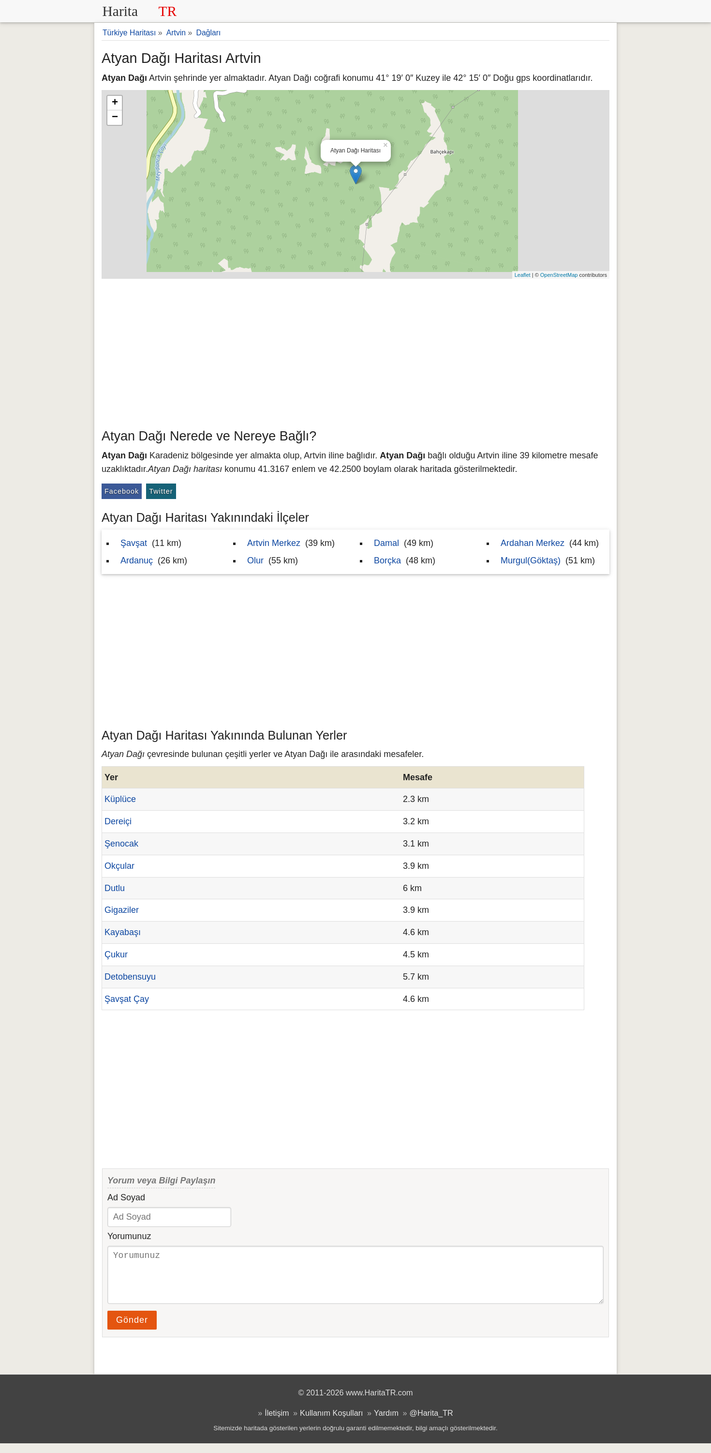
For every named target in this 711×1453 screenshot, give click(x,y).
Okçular (119, 866)
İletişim (277, 1422)
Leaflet (523, 275)
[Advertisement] (355, 351)
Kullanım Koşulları (331, 1422)
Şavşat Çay (126, 999)
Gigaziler (121, 910)
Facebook (121, 491)
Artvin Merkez (273, 543)
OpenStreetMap (559, 275)
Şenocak (121, 843)
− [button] (115, 117)
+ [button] (115, 103)
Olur (255, 560)
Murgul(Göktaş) (531, 560)
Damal (386, 543)
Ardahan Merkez (532, 543)
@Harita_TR (431, 1422)
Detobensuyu (130, 977)
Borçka (387, 560)
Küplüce (120, 799)
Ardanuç (136, 560)
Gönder (132, 1329)
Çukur (116, 954)
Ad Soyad (126, 1197)
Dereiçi (118, 821)
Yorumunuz (129, 1236)
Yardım (386, 1422)
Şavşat (133, 543)
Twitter (161, 491)
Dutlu (114, 888)
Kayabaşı (122, 932)
